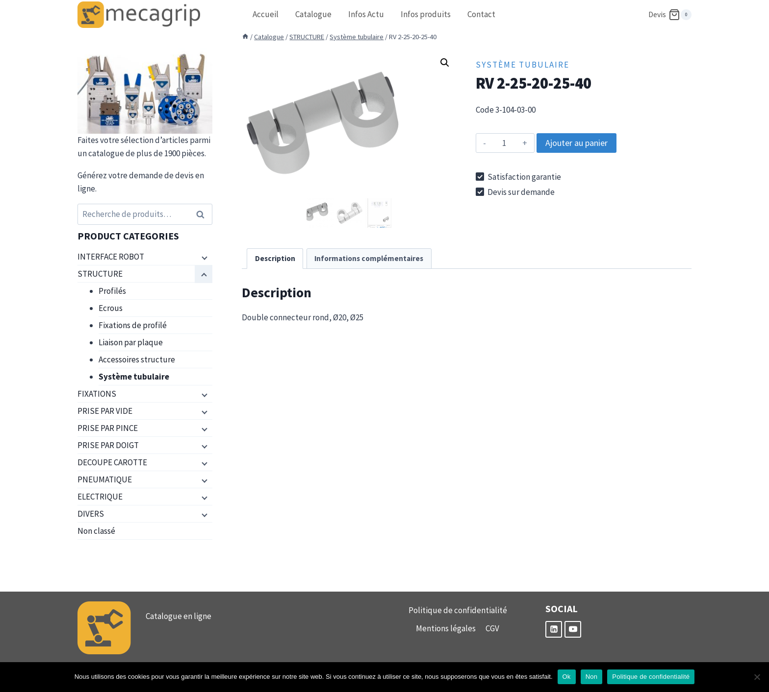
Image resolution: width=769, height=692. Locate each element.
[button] (445, 63)
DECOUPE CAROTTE (112, 462)
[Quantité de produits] (504, 143)
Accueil (266, 14)
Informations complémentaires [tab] (368, 258)
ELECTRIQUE (100, 496)
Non (592, 676)
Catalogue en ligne (178, 616)
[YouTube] (572, 629)
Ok (567, 676)
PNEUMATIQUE (104, 479)
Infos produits (426, 14)
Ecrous (111, 308)
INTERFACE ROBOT (110, 256)
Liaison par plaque (131, 342)
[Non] (757, 677)
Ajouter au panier (576, 142)
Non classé (96, 530)
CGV (492, 628)
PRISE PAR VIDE (104, 411)
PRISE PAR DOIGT (108, 445)
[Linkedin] (553, 629)
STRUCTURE (100, 273)
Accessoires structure (137, 359)
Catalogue (313, 14)
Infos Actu (366, 14)
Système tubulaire (522, 64)
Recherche (203, 214)
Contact (481, 14)
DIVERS (90, 513)
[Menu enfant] (203, 257)
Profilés (112, 291)
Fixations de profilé (133, 325)
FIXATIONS (96, 393)
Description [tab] (275, 258)
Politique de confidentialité (458, 610)
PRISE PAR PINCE (107, 428)
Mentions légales (446, 628)
